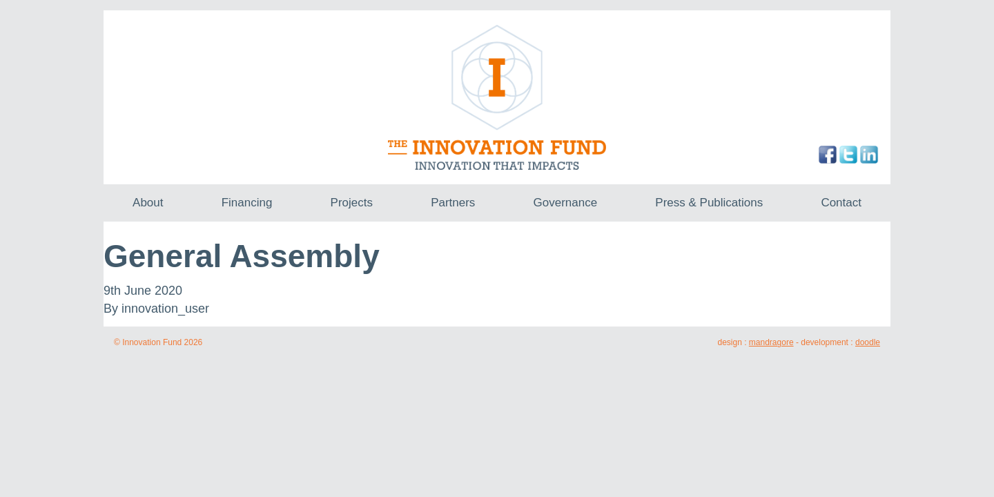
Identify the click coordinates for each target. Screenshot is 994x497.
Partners (453, 202)
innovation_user (165, 308)
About (148, 202)
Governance (566, 202)
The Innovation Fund (497, 97)
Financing (247, 202)
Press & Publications (709, 202)
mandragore (771, 342)
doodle (867, 342)
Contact (841, 202)
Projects (352, 202)
